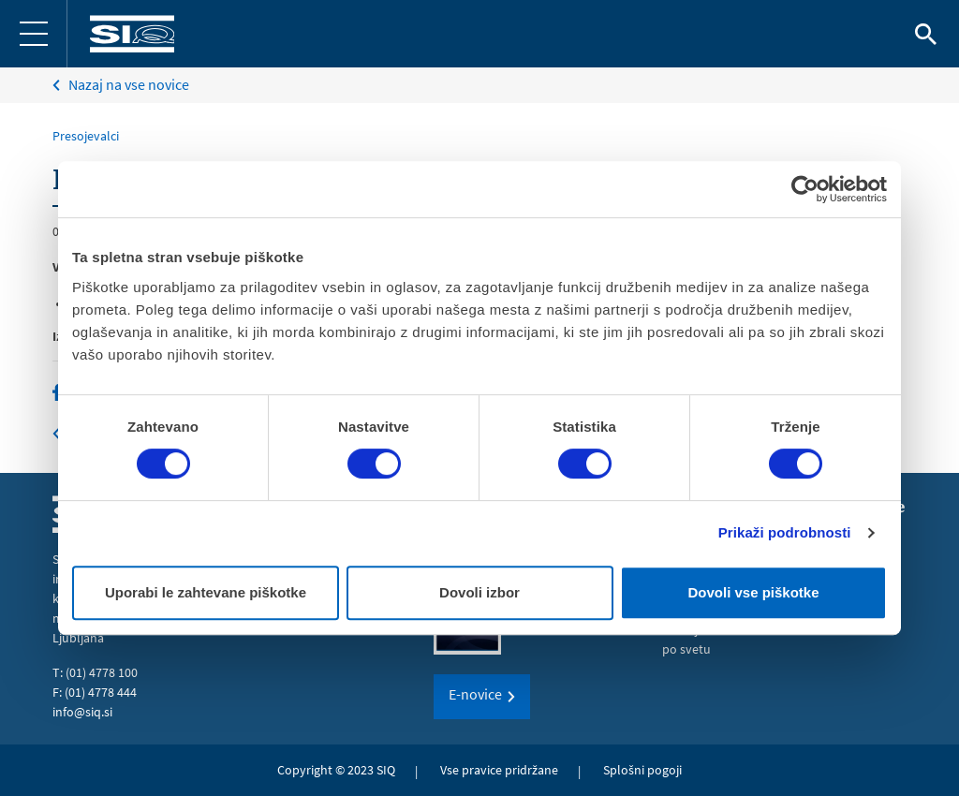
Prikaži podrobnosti (784, 532)
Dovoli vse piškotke (753, 592)
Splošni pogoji (642, 769)
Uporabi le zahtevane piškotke (205, 592)
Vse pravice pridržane (499, 769)
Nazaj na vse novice (128, 84)
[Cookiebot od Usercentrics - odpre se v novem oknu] (805, 189)
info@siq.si (82, 711)
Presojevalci (85, 135)
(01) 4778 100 (102, 672)
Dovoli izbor (479, 592)
